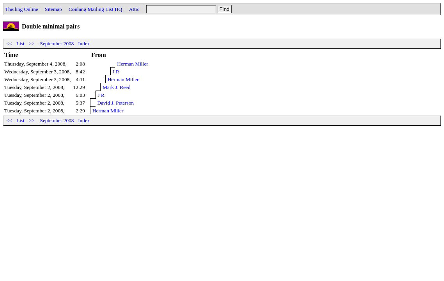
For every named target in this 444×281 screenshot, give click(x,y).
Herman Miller (132, 64)
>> (31, 43)
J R (116, 72)
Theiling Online (21, 9)
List (20, 43)
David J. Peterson (115, 103)
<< (9, 43)
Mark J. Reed (116, 87)
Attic (134, 9)
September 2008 (57, 43)
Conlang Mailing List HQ (95, 9)
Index (84, 43)
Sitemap (53, 9)
